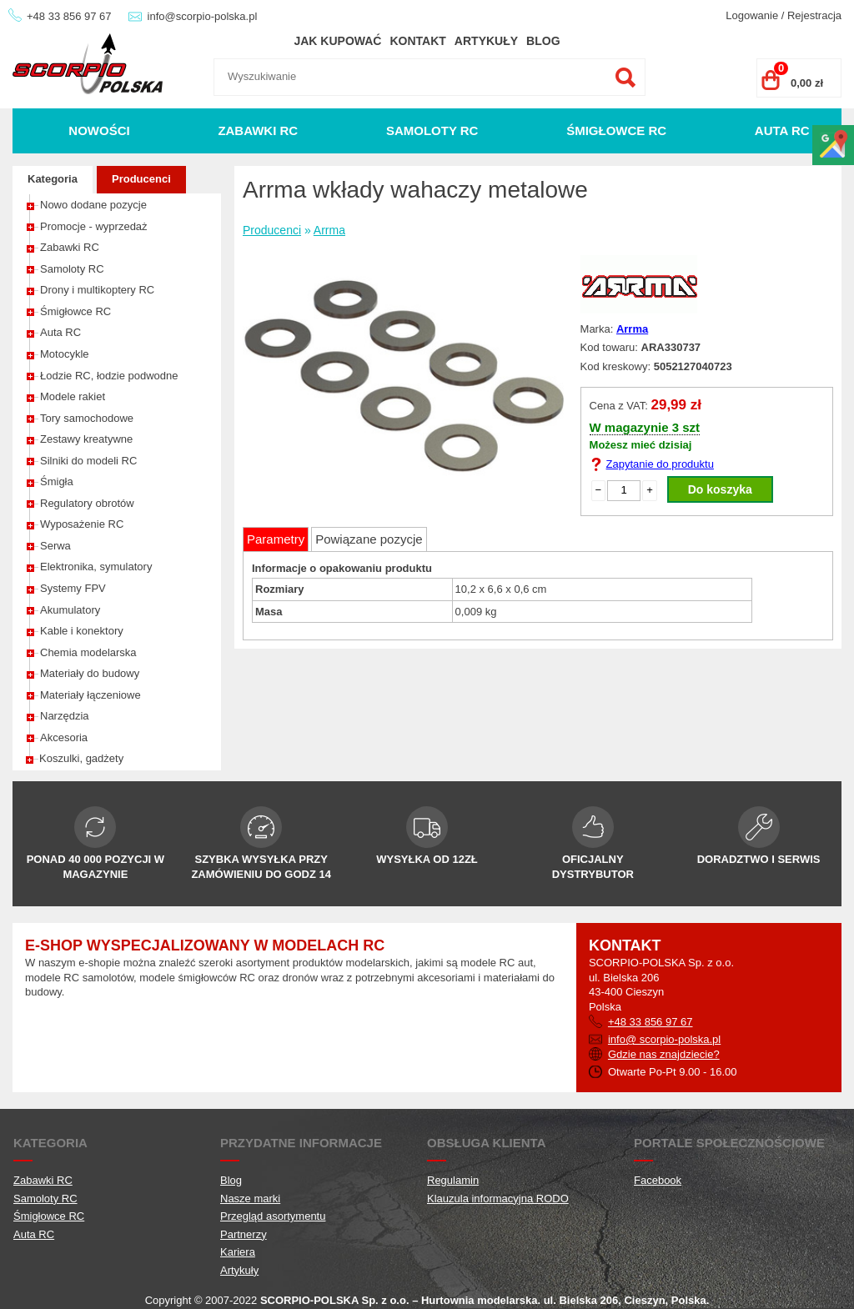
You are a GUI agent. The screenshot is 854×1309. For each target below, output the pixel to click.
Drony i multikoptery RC (97, 289)
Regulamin (453, 1180)
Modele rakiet (72, 396)
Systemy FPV (73, 588)
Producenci (141, 179)
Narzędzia (64, 716)
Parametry (275, 539)
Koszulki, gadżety (81, 758)
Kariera (237, 1252)
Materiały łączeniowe (90, 695)
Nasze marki (250, 1198)
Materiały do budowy (89, 673)
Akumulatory (70, 610)
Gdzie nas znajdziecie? (664, 1054)
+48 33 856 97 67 (69, 16)
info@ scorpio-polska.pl (664, 1039)
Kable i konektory (81, 630)
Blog (543, 41)
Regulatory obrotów (87, 503)
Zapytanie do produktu (660, 464)
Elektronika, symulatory (96, 566)
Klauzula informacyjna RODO (498, 1198)
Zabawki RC (258, 130)
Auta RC (782, 130)
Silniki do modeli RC (88, 460)
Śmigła (56, 481)
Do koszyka (720, 489)
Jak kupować (337, 41)
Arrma (329, 230)
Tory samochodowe (86, 418)
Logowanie (752, 15)
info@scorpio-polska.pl (203, 16)
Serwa (55, 545)
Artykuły (486, 41)
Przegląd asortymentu (272, 1216)
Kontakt (417, 41)
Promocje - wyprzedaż (94, 226)
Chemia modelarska (88, 652)
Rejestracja (814, 15)
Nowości (98, 130)
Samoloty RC (432, 130)
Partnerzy (243, 1234)
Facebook (657, 1180)
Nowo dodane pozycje (93, 204)
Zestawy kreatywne (86, 439)
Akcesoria (64, 737)
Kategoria (53, 179)
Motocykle (64, 354)
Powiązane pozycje (368, 539)
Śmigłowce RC (616, 130)
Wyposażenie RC (81, 524)
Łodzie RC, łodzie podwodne (109, 375)
